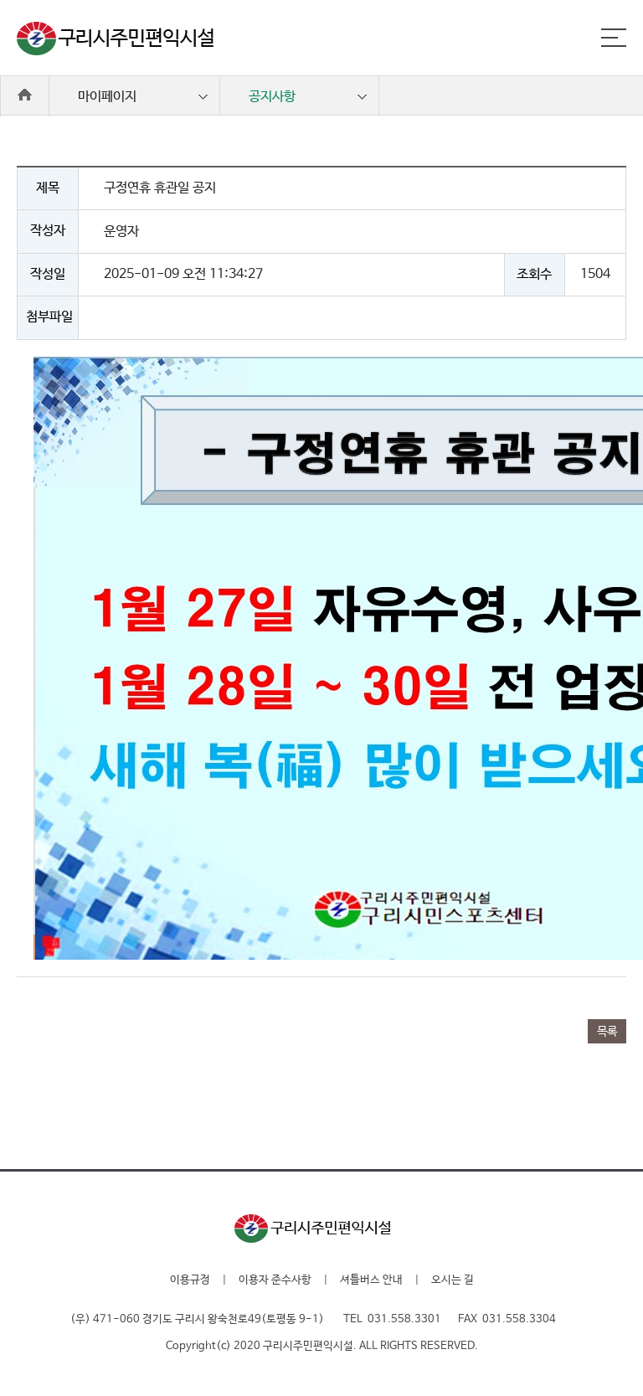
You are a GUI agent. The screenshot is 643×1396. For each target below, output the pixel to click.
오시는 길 (452, 1280)
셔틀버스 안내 (371, 1280)
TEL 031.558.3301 (392, 1319)
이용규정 (190, 1280)
